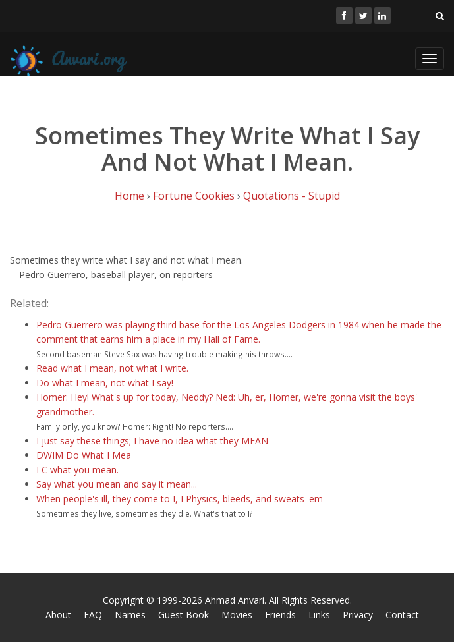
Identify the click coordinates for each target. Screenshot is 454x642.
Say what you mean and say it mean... (116, 484)
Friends (280, 614)
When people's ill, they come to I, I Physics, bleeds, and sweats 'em (179, 498)
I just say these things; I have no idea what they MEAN (152, 440)
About (58, 614)
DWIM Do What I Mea (83, 455)
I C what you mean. (77, 469)
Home (129, 196)
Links (319, 614)
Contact (402, 614)
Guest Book (183, 614)
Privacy (358, 614)
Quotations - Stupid (291, 196)
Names (130, 614)
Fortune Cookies (194, 196)
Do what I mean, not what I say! (104, 382)
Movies (236, 614)
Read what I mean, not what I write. (112, 368)
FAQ (93, 614)
